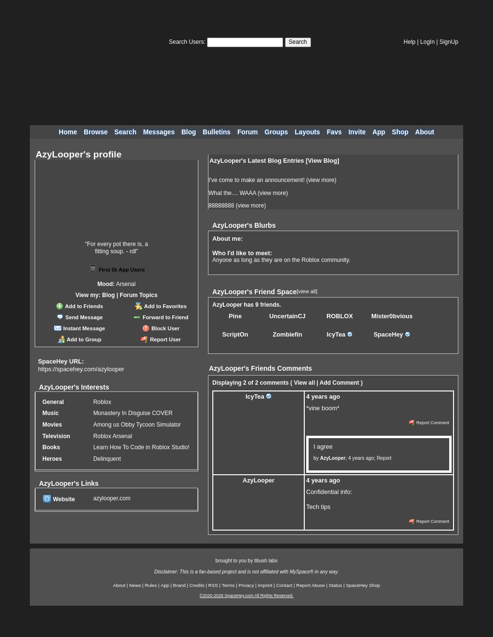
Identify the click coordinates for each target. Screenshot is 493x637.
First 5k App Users (117, 270)
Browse (96, 132)
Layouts (307, 132)
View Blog (322, 160)
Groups (276, 132)
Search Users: (187, 42)
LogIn (427, 42)
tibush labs (265, 560)
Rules (151, 585)
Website (59, 499)
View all (304, 382)
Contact (284, 585)
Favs (334, 132)
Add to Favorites (160, 306)
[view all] (307, 291)
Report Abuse (310, 585)
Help (409, 42)
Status (335, 585)
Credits (197, 585)
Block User (161, 328)
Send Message (79, 317)
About (424, 132)
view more (321, 180)
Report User (161, 339)
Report (383, 458)
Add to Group (80, 339)
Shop (400, 132)
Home (68, 132)
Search (298, 42)
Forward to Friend (160, 317)
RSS (213, 585)
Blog (189, 132)
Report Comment (429, 422)
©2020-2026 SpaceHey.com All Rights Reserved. (246, 595)
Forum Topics (138, 295)
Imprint (265, 585)
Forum (247, 132)
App (379, 132)
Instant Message (79, 328)
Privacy (246, 585)
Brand (179, 585)
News (135, 585)
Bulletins (217, 132)
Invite (357, 132)
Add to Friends (79, 306)
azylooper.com (111, 498)
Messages (159, 132)
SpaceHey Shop (363, 585)
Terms (228, 585)
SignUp (449, 42)
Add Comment (339, 382)
